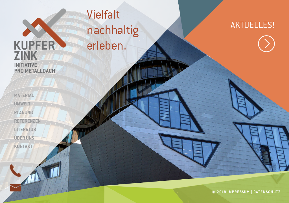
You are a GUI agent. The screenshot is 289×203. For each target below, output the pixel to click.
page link (15, 187)
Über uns (24, 138)
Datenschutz (267, 192)
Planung (23, 112)
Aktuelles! (253, 38)
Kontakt (23, 146)
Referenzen (27, 121)
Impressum (238, 192)
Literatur (25, 129)
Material (24, 95)
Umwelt (22, 104)
